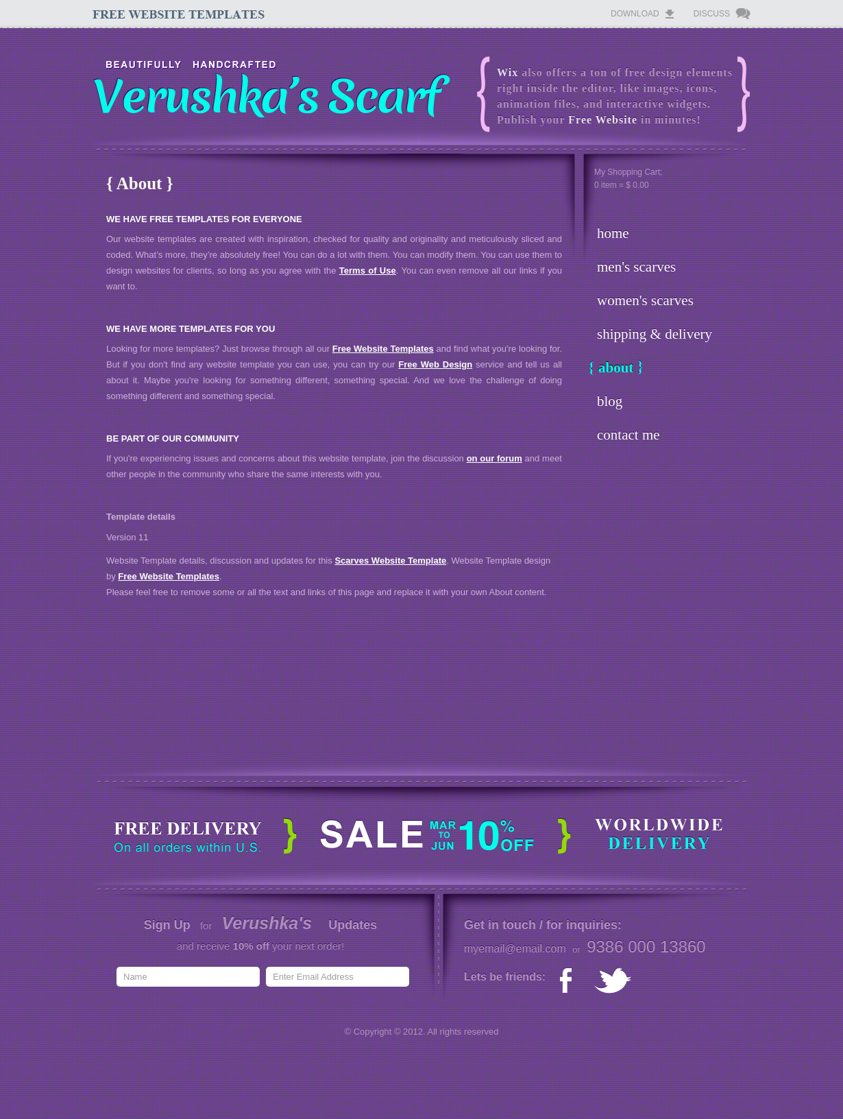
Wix (507, 72)
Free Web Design (435, 364)
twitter (613, 981)
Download (635, 14)
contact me (628, 434)
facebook (569, 981)
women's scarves (645, 300)
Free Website (602, 119)
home (613, 233)
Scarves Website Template (390, 560)
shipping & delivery (654, 334)
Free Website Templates (383, 349)
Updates (352, 925)
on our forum (494, 458)
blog (609, 401)
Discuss (712, 14)
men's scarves (636, 266)
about (615, 367)
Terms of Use (367, 270)
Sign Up (167, 925)
